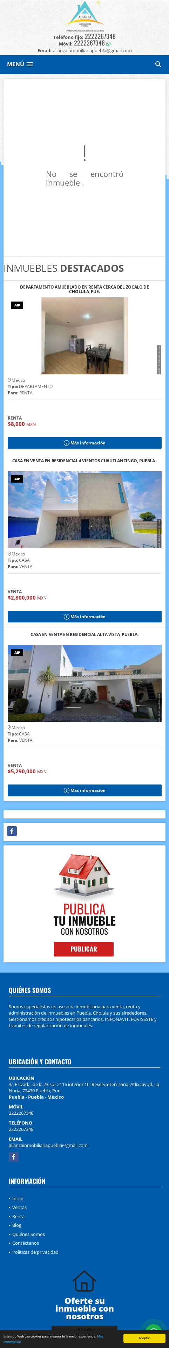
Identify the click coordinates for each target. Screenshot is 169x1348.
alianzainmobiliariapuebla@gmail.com (48, 1145)
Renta (18, 1216)
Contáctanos (25, 1243)
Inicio (17, 1198)
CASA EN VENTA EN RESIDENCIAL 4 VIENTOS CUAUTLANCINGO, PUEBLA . (84, 461)
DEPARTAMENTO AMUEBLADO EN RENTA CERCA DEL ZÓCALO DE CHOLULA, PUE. (84, 289)
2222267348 (100, 36)
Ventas (19, 1207)
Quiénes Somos (28, 1234)
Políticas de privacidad (35, 1252)
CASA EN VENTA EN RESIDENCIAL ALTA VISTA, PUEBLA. (84, 634)
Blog (16, 1225)
